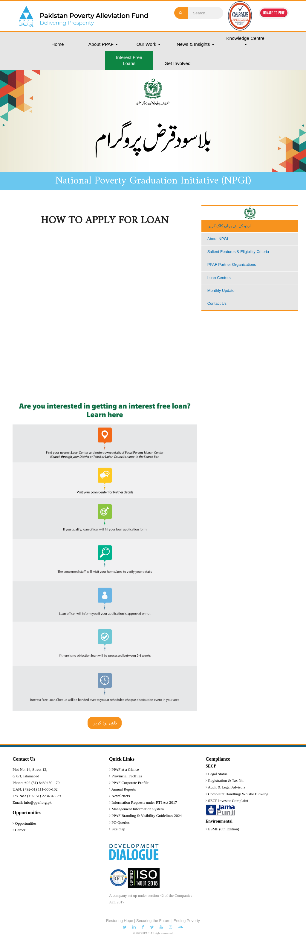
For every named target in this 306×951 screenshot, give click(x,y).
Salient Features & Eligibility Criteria (238, 251)
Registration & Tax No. (226, 780)
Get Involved (177, 63)
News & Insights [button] (195, 44)
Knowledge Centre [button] (245, 40)
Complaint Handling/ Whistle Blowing (238, 794)
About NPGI (217, 238)
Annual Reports (123, 789)
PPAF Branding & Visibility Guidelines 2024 (146, 815)
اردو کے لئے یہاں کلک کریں (229, 226)
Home (57, 44)
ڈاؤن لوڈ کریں (104, 723)
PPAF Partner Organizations (231, 264)
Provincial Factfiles (126, 776)
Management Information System (137, 809)
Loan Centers (219, 277)
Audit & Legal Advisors (226, 787)
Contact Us (217, 303)
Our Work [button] (148, 44)
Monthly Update (221, 290)
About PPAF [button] (103, 44)
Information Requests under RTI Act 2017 (144, 802)
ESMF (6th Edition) (223, 829)
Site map (118, 829)
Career (20, 830)
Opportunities (25, 823)
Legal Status (217, 774)
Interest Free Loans (129, 60)
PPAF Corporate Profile (130, 782)
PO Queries (120, 822)
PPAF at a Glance (125, 769)
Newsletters (120, 796)
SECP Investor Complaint (228, 800)
